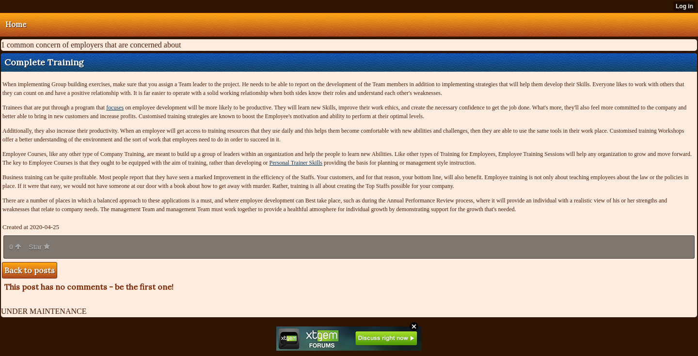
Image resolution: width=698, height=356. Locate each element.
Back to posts (29, 270)
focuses (115, 107)
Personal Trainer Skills (296, 162)
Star (39, 247)
